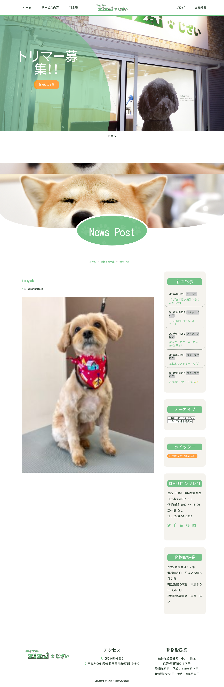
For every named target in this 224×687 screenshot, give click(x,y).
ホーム (27, 7)
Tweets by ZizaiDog (182, 456)
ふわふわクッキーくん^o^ (184, 363)
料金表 (73, 7)
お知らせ (200, 7)
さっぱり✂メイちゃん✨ (183, 381)
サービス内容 (50, 7)
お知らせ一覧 (108, 262)
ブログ (180, 7)
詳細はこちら (46, 84)
